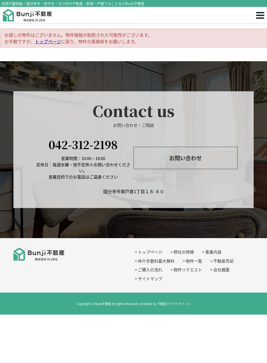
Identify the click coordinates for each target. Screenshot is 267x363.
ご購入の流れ (150, 270)
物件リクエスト (188, 270)
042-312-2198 (83, 144)
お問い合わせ (185, 158)
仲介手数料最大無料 (156, 261)
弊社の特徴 (184, 252)
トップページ (48, 41)
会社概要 (221, 270)
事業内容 (213, 252)
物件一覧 (194, 261)
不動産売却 (223, 261)
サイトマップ (150, 279)
